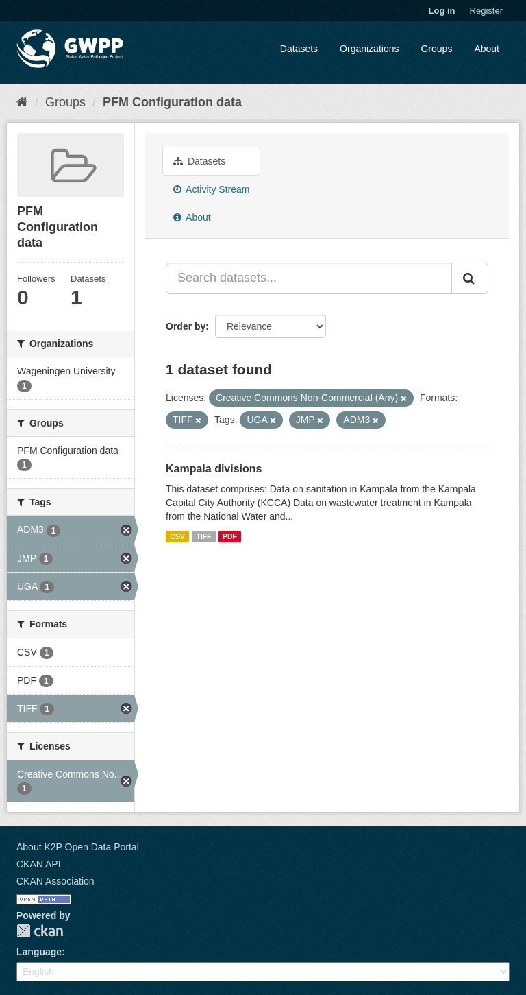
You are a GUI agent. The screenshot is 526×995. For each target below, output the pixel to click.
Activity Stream (211, 189)
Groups (436, 48)
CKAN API (38, 864)
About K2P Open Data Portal (77, 846)
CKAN (39, 931)
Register (486, 10)
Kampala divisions (214, 469)
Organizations (369, 48)
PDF (230, 536)
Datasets (299, 48)
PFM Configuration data (172, 102)
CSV (177, 536)
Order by (185, 326)
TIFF (203, 536)
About (486, 48)
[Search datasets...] (309, 278)
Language (39, 951)
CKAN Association (55, 881)
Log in (442, 10)
